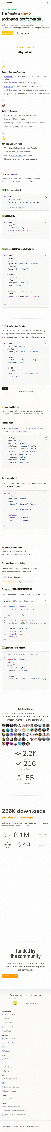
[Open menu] (47, 3)
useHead (6, 1019)
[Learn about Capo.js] (9, 581)
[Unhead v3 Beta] (9, 9)
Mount (5, 388)
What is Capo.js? (9, 582)
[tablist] (25, 601)
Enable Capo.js (14, 577)
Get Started (7, 33)
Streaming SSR (10, 122)
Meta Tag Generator (10, 1079)
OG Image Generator (10, 1083)
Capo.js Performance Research (14, 1115)
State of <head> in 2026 (11, 1106)
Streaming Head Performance (13, 1111)
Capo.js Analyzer (9, 1091)
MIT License (35, 1126)
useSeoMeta (7, 1023)
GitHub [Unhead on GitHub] (14, 995)
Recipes (6, 1051)
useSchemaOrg (8, 1043)
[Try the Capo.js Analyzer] (25, 581)
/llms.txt (12, 998)
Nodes (5, 1047)
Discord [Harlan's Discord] (24, 995)
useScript (6, 1031)
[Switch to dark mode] (42, 3)
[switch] (4, 577)
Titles (5, 1059)
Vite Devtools (17, 155)
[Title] (7, 2)
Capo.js (16, 126)
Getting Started (8, 1015)
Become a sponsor (10, 976)
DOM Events (7, 1067)
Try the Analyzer (25, 582)
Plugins (6, 1071)
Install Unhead (23, 33)
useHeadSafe (8, 1027)
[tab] (7, 601)
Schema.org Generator (11, 1087)
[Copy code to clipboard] (46, 196)
